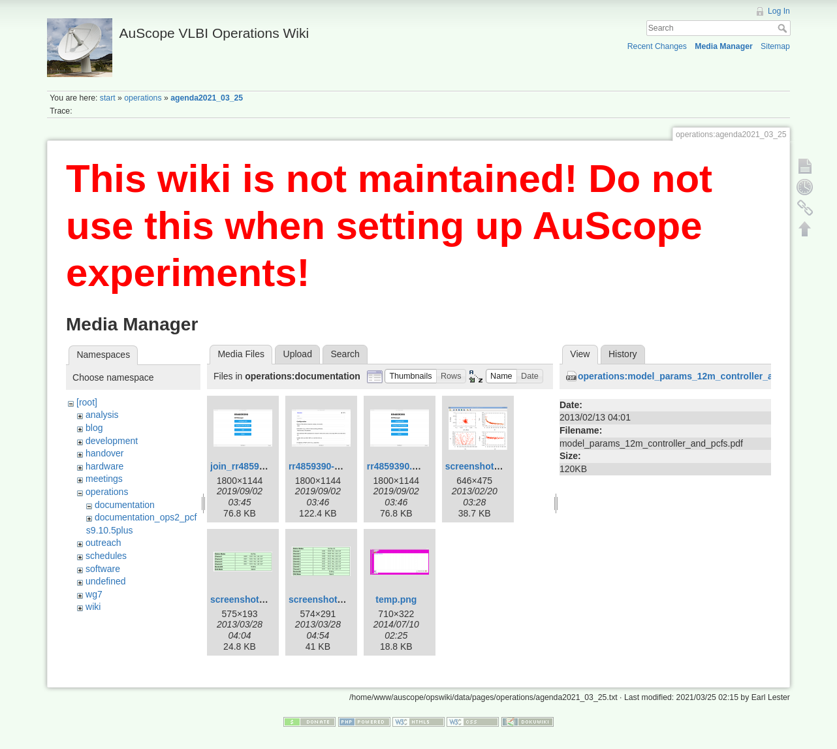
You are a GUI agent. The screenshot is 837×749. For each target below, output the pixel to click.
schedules (106, 555)
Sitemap (775, 46)
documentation (125, 505)
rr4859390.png (398, 466)
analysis (102, 414)
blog (94, 427)
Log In (779, 11)
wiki (93, 606)
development (112, 441)
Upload (297, 354)
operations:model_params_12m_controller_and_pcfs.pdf (701, 376)
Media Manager (724, 46)
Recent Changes (657, 46)
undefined (106, 581)
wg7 (94, 594)
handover (104, 453)
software (103, 569)
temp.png (396, 599)
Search (784, 28)
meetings (104, 478)
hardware (104, 466)
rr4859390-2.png (323, 466)
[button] (411, 376)
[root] (86, 402)
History (622, 354)
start (108, 98)
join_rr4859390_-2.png (258, 466)
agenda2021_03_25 (206, 98)
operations (142, 98)
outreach (103, 542)
